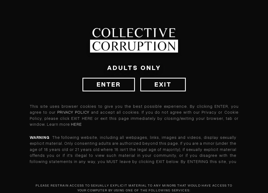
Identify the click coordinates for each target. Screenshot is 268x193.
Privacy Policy (73, 112)
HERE (76, 124)
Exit (163, 84)
